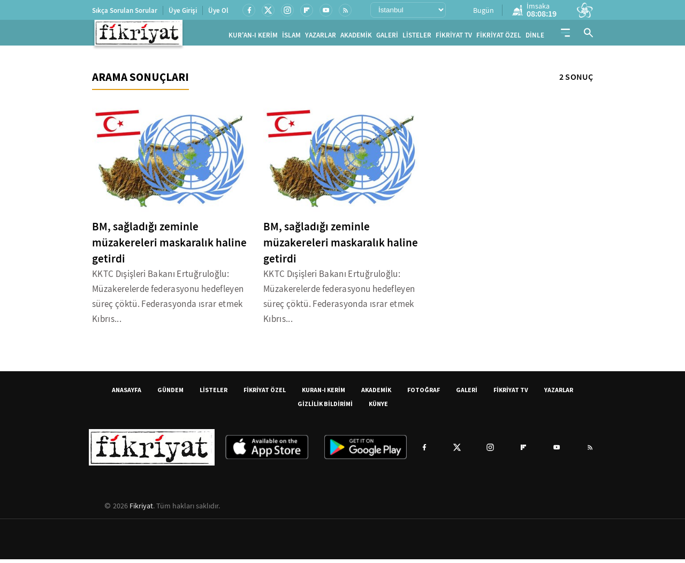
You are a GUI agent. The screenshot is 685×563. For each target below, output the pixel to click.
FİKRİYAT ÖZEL (498, 37)
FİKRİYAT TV (454, 37)
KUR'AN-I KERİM (253, 37)
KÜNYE (378, 407)
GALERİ (387, 37)
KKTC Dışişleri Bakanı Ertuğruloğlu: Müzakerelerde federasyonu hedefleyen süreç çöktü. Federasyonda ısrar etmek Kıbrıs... (167, 300)
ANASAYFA (126, 393)
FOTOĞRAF (423, 393)
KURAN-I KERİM (323, 393)
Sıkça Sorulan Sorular (124, 10)
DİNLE (535, 37)
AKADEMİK (356, 37)
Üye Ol (218, 10)
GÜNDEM (170, 393)
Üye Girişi (183, 10)
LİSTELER (416, 37)
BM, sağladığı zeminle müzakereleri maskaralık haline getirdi (169, 246)
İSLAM (291, 37)
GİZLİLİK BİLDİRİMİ (325, 407)
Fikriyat (141, 509)
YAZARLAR (320, 37)
